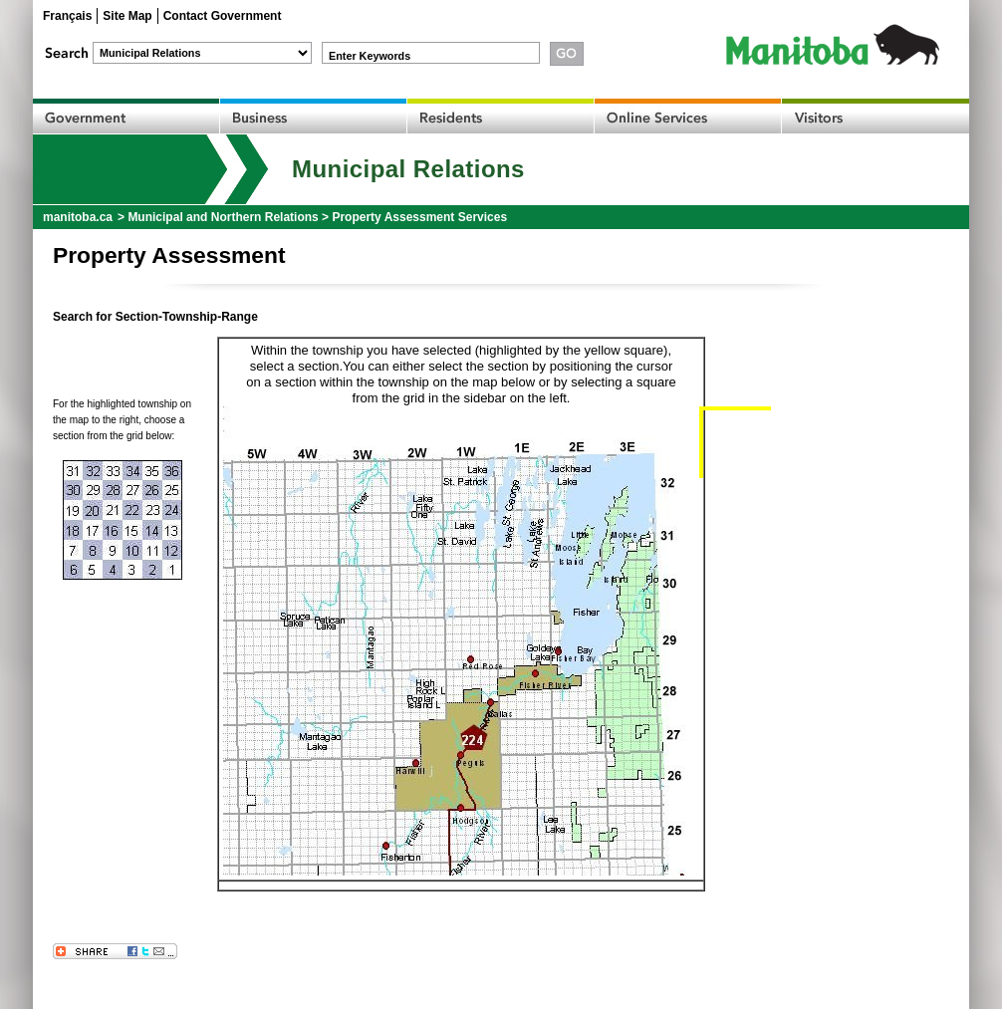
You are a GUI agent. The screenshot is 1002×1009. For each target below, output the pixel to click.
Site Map (127, 16)
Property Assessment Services (419, 217)
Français (67, 16)
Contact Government (222, 16)
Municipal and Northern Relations (222, 217)
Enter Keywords (369, 56)
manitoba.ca (78, 217)
